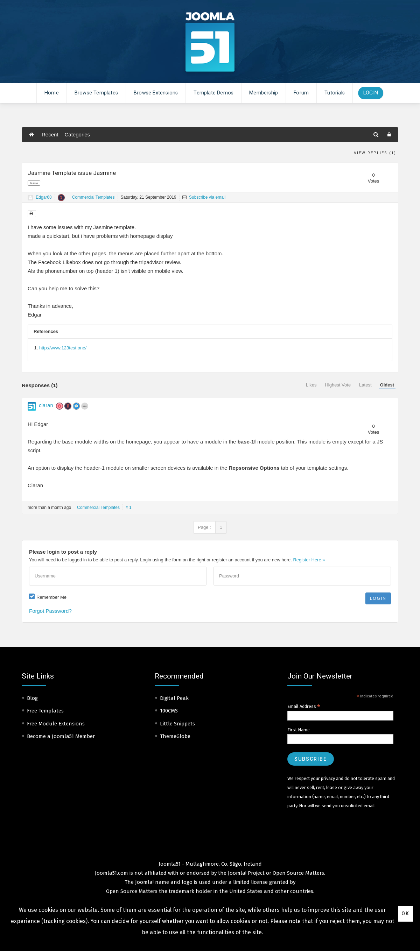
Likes (311, 385)
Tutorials (334, 93)
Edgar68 (43, 197)
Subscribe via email (203, 197)
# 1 (129, 507)
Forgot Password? (50, 611)
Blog (32, 698)
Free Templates (45, 711)
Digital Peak (174, 698)
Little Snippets (177, 724)
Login (370, 93)
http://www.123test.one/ (62, 347)
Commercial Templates (93, 197)
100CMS (169, 711)
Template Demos (213, 93)
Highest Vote (338, 385)
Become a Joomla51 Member (61, 736)
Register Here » (309, 559)
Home (51, 93)
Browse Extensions (156, 93)
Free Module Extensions (56, 724)
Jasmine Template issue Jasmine (72, 172)
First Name (298, 729)
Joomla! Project (245, 873)
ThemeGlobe (175, 736)
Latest (365, 385)
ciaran (46, 405)
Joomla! (144, 882)
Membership (263, 93)
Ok (405, 913)
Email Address (303, 706)
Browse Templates (96, 93)
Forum (301, 93)
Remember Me (51, 597)
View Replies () (375, 153)
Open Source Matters (298, 873)
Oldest (387, 385)
